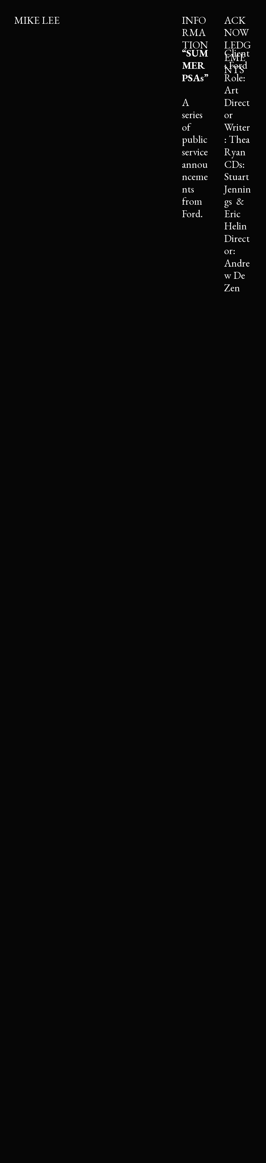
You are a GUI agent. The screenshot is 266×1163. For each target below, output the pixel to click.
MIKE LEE (37, 20)
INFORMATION (195, 32)
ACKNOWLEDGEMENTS (237, 44)
